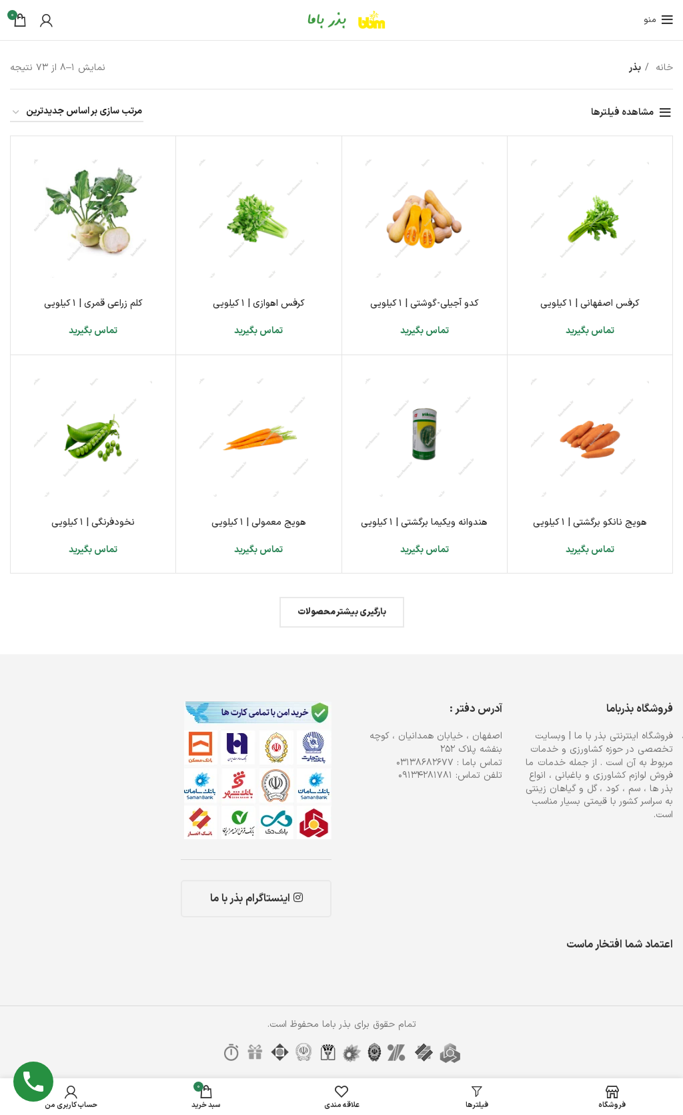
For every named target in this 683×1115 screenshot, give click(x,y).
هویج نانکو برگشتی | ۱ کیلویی (590, 522)
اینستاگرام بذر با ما (256, 899)
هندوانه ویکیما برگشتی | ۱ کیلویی (424, 522)
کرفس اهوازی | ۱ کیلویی (259, 303)
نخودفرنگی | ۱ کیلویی (93, 522)
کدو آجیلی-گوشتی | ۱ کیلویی (424, 303)
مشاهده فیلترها (622, 112)
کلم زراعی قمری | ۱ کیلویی (93, 303)
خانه (662, 68)
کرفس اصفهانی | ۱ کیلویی (590, 303)
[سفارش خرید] (76, 112)
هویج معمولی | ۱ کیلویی (258, 522)
